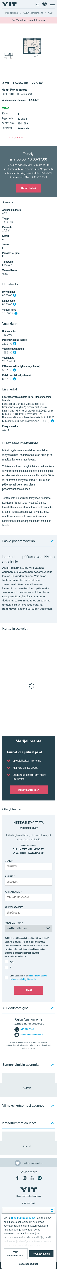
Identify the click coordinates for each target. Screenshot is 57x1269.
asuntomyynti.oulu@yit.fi (28, 1034)
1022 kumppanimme (23, 1218)
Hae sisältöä (28, 1203)
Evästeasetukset (28, 1264)
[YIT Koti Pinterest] (39, 1178)
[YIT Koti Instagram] (24, 1178)
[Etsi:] (52, 1211)
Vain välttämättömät (15, 1254)
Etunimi (8, 860)
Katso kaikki (28, 187)
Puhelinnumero (12, 891)
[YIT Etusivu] (9, 4)
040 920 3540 (24, 1029)
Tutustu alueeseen (28, 789)
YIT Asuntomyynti (15, 1008)
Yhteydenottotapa (14, 922)
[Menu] (52, 4)
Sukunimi (9, 876)
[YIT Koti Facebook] (17, 1178)
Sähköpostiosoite (14, 907)
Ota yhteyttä (16, 137)
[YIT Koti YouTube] (32, 1178)
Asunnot (28, 1088)
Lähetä (29, 990)
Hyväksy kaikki (41, 1253)
